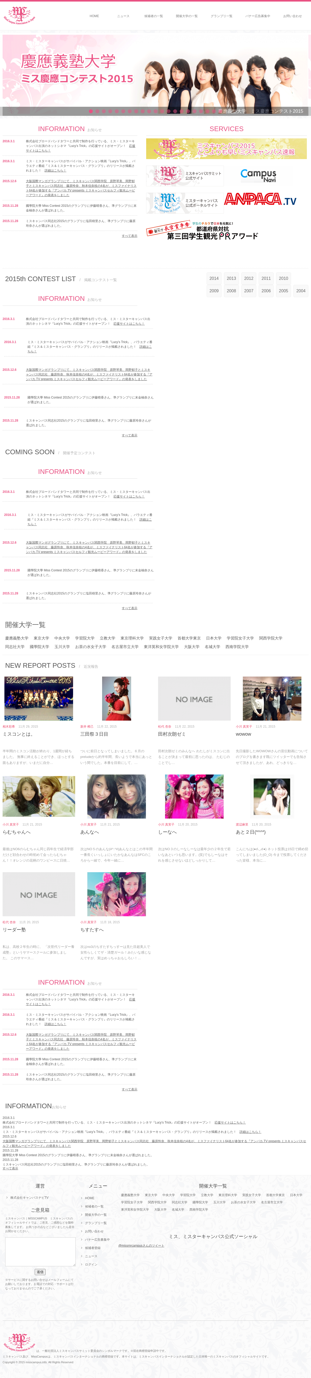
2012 (248, 278)
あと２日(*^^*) (251, 832)
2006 (266, 291)
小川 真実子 (244, 726)
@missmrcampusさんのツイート (141, 1245)
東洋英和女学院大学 (161, 646)
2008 (231, 291)
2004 (301, 291)
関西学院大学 (270, 638)
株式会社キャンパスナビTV (29, 1197)
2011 (266, 278)
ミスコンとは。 (19, 734)
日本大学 (214, 638)
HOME (94, 16)
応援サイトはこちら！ (129, 323)
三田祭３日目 (94, 734)
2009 (214, 291)
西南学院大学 (237, 646)
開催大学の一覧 (187, 16)
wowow (243, 734)
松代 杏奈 (164, 726)
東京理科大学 (132, 638)
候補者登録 (93, 1248)
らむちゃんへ (17, 832)
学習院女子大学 (240, 638)
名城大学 (212, 646)
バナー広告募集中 (257, 16)
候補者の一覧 (153, 16)
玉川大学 (62, 646)
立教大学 (107, 638)
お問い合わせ (292, 16)
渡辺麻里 (242, 824)
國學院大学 (39, 646)
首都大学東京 (189, 638)
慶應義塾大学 (17, 638)
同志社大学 (15, 646)
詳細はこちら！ (55, 170)
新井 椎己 (87, 726)
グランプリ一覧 (221, 16)
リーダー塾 (14, 929)
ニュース (123, 16)
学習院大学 (85, 638)
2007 (248, 291)
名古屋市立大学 (125, 646)
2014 (214, 278)
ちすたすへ (92, 929)
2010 (283, 278)
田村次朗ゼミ (172, 734)
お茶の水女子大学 (90, 646)
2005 (283, 291)
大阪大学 (192, 646)
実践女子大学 (160, 638)
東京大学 (41, 638)
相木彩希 (9, 726)
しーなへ (167, 832)
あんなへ (89, 832)
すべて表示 (129, 236)
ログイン (91, 1264)
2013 (231, 278)
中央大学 (62, 638)
